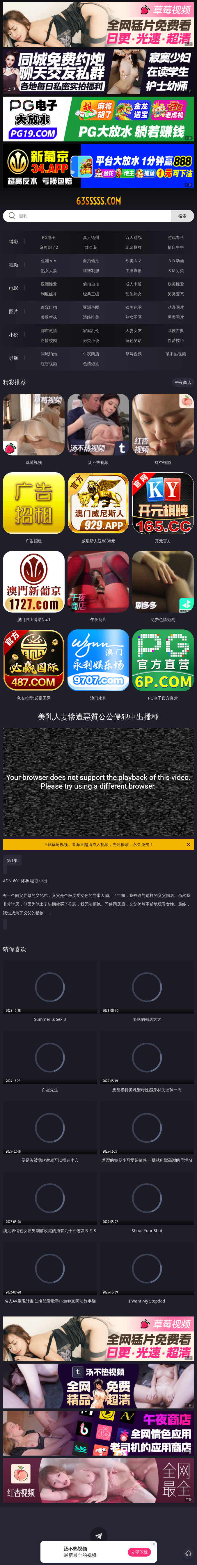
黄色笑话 (133, 340)
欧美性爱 (176, 284)
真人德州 (91, 237)
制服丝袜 (49, 294)
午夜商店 (91, 353)
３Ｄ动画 (176, 260)
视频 (13, 265)
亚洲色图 (91, 307)
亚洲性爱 (49, 284)
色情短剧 (91, 363)
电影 (13, 288)
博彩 (13, 241)
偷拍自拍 (91, 284)
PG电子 (49, 237)
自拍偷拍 (91, 260)
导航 (13, 358)
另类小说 (91, 340)
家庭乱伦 (91, 330)
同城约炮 (49, 353)
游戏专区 (176, 237)
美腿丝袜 (49, 317)
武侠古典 (176, 330)
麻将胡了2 (49, 247)
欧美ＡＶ (133, 260)
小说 (13, 334)
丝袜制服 (91, 270)
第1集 (12, 860)
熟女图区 (133, 317)
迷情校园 (49, 340)
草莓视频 (133, 353)
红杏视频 (49, 363)
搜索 (182, 216)
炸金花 (91, 247)
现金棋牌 (133, 247)
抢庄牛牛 (176, 247)
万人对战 (133, 237)
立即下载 (139, 1552)
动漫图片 (176, 307)
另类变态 (176, 294)
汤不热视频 (176, 353)
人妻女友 (133, 330)
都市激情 (49, 330)
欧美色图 (133, 307)
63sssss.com (98, 201)
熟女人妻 (49, 270)
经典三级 (91, 294)
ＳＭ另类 (176, 270)
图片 (13, 311)
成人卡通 (133, 284)
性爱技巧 (176, 340)
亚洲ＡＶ (49, 260)
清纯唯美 (91, 317)
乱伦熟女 (133, 294)
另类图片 (176, 317)
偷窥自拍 (49, 307)
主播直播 (133, 270)
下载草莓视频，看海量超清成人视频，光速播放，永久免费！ (117, 844)
